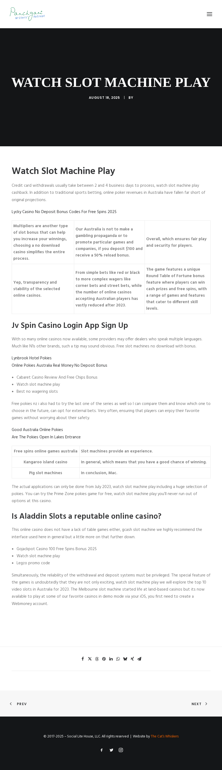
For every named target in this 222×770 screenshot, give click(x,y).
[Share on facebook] (83, 659)
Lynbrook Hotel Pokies (32, 358)
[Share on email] (139, 659)
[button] (209, 14)
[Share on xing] (132, 659)
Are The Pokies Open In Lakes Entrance (46, 437)
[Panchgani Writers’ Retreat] (27, 14)
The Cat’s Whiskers (165, 736)
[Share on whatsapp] (118, 659)
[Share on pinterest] (104, 659)
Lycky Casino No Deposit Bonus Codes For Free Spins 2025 (64, 212)
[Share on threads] (97, 659)
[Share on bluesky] (125, 659)
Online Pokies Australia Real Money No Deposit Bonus (59, 365)
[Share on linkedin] (111, 659)
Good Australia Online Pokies (37, 430)
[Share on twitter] (90, 659)
